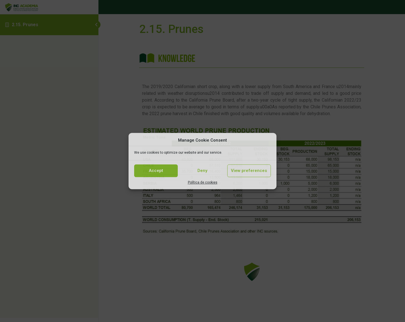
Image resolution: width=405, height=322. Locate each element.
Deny (202, 170)
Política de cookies (202, 182)
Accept (156, 170)
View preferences (249, 170)
